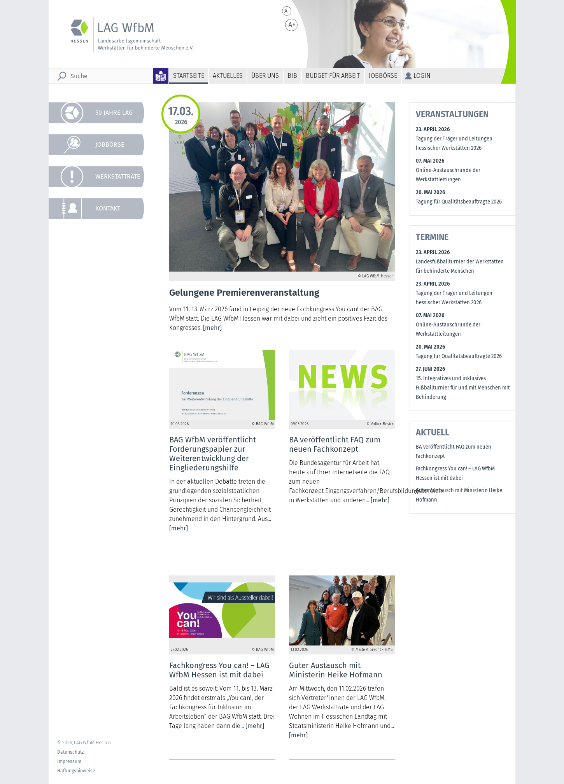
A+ (292, 25)
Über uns (265, 75)
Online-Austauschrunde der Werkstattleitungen (448, 175)
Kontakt (107, 208)
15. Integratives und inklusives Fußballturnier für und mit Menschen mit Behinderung (463, 387)
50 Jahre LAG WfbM (114, 116)
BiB (292, 75)
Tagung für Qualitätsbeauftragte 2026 (459, 201)
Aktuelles (228, 75)
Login (422, 75)
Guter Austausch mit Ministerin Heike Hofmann (459, 495)
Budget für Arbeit (333, 75)
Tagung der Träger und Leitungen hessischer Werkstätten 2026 (454, 143)
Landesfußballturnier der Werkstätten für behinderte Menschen (460, 266)
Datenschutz (70, 752)
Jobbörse (383, 75)
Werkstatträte (117, 176)
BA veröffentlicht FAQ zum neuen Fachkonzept (453, 452)
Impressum (69, 761)
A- (287, 11)
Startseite (188, 75)
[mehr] (212, 327)
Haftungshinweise (76, 770)
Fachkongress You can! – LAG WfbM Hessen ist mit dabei (455, 473)
